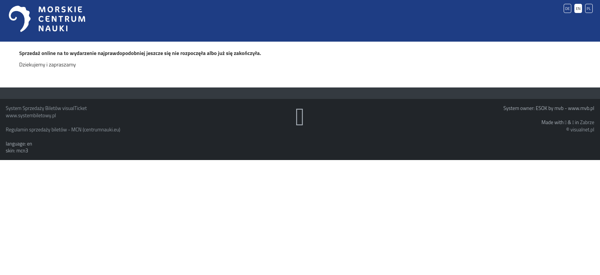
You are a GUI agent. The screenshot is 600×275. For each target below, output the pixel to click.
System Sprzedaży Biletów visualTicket (46, 108)
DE (567, 8)
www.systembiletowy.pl (31, 115)
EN (578, 8)
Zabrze (587, 122)
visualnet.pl (582, 129)
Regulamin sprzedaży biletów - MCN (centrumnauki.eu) (63, 129)
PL (589, 8)
